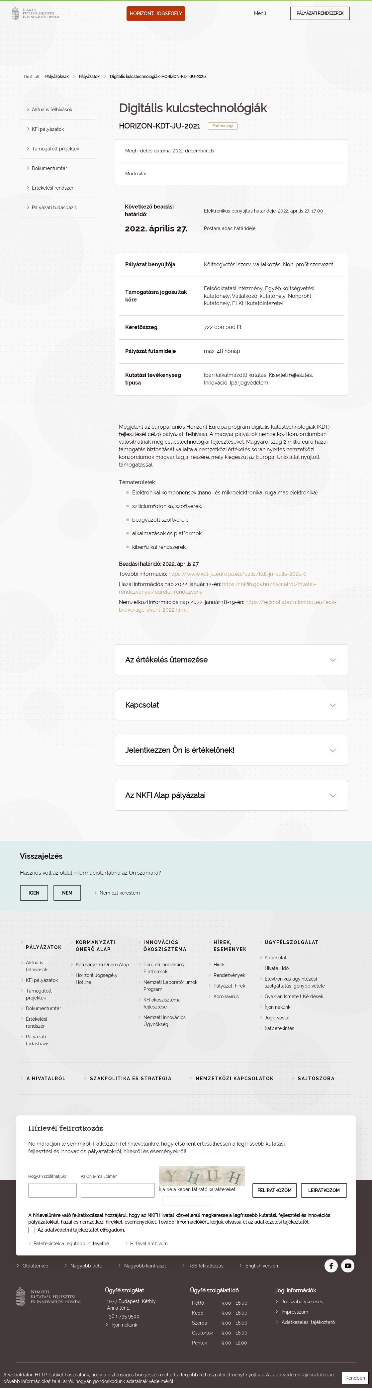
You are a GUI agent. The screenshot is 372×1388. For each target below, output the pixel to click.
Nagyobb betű (86, 1265)
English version (261, 1265)
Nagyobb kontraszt (145, 1265)
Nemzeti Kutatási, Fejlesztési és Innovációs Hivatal (50, 1317)
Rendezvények (229, 975)
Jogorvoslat (277, 1017)
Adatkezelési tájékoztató (308, 1322)
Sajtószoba (316, 1078)
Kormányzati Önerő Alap (102, 964)
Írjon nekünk (277, 1007)
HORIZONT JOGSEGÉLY (156, 13)
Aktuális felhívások (52, 109)
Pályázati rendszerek (320, 13)
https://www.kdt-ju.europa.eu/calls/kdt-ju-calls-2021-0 (237, 574)
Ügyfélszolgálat (292, 942)
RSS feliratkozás (206, 1265)
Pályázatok (89, 76)
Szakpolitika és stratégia (131, 1078)
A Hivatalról (46, 1078)
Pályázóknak (56, 76)
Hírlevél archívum (149, 1243)
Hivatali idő (277, 968)
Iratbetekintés (279, 1028)
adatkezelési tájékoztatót (281, 1222)
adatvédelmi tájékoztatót (72, 1230)
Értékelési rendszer (52, 188)
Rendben (355, 1378)
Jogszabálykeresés (302, 1301)
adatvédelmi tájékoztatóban (303, 1374)
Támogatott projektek (55, 148)
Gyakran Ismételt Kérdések (294, 996)
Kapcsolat (276, 957)
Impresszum (295, 1312)
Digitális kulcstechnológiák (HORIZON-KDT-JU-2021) (158, 76)
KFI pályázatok (48, 129)
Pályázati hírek (229, 986)
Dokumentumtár (49, 168)
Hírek (219, 964)
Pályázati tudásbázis (54, 207)
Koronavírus (226, 996)
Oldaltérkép (35, 1265)
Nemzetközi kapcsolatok (235, 1078)
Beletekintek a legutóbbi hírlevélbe (71, 1243)
